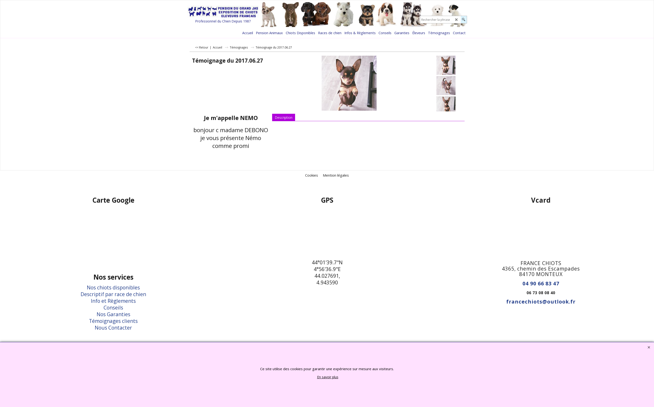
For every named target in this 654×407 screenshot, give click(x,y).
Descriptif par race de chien (113, 294)
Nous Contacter (113, 327)
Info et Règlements (113, 301)
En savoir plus (327, 377)
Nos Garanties (113, 314)
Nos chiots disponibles (113, 287)
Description (283, 117)
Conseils (113, 307)
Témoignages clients (113, 321)
